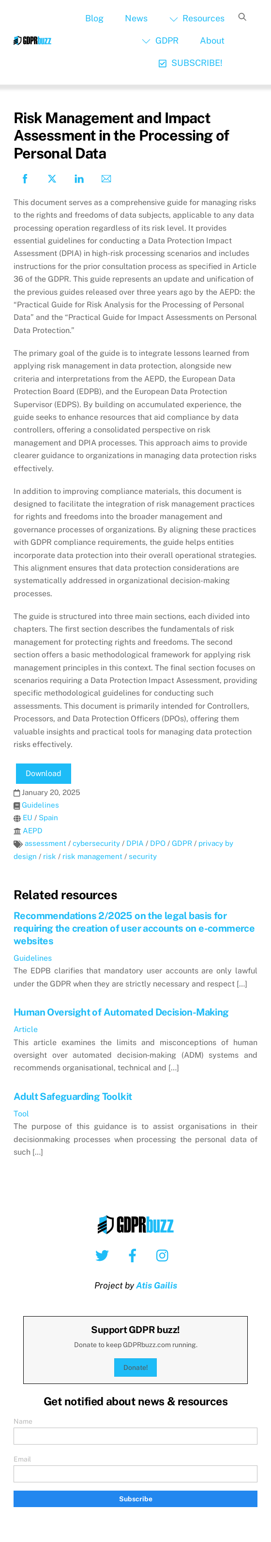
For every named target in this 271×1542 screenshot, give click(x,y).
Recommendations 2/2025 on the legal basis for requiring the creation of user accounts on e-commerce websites (134, 928)
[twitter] (103, 1254)
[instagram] (164, 1254)
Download (43, 773)
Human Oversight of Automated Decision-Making (121, 1012)
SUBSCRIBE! (190, 63)
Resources (197, 18)
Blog (94, 18)
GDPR (160, 40)
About (212, 40)
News (136, 18)
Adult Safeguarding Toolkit (73, 1096)
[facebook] (134, 1254)
